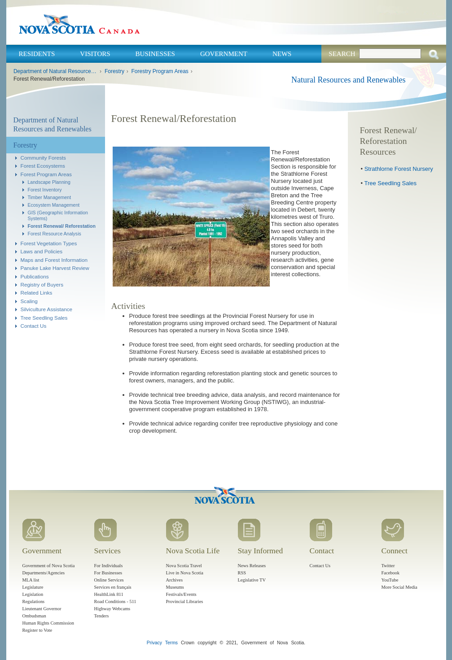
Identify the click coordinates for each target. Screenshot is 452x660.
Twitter (388, 565)
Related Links (37, 292)
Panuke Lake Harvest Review (55, 268)
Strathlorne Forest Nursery (398, 168)
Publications (35, 276)
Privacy (154, 642)
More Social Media (399, 587)
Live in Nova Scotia (184, 572)
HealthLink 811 (108, 594)
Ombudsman (34, 615)
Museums (175, 587)
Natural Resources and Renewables (348, 79)
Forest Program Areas (46, 174)
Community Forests (43, 158)
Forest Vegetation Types (49, 243)
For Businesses (108, 572)
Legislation (33, 594)
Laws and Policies (42, 251)
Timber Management (49, 197)
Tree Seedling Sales (44, 318)
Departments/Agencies (43, 572)
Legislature (33, 587)
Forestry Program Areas (159, 71)
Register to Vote (37, 630)
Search (342, 53)
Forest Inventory (45, 189)
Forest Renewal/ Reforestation (62, 226)
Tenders (101, 615)
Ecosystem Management (54, 205)
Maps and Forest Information (54, 260)
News (282, 53)
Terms (171, 642)
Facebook (390, 572)
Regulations (33, 601)
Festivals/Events (181, 594)
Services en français (113, 587)
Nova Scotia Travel (184, 565)
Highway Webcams (112, 608)
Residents (37, 53)
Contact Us (34, 326)
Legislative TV (252, 580)
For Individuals (108, 565)
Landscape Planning (49, 182)
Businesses (155, 53)
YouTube (390, 580)
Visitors (95, 53)
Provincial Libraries (184, 601)
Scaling (29, 301)
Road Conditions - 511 (115, 601)
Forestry (114, 71)
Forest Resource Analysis (54, 233)
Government (223, 53)
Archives (174, 580)
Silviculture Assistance (47, 309)
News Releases (252, 565)
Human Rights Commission (48, 623)
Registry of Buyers (42, 284)
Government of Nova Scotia (48, 565)
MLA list (30, 580)
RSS (242, 572)
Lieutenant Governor (41, 608)
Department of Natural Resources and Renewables (55, 71)
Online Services (109, 580)
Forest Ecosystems (43, 166)
